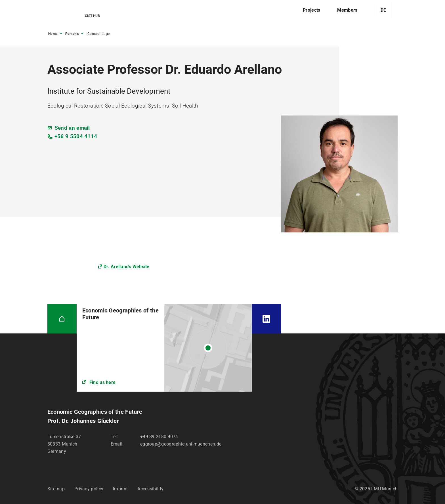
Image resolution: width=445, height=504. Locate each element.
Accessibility (150, 489)
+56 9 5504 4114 (75, 136)
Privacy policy (88, 489)
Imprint (120, 489)
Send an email (72, 128)
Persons (72, 34)
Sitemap (56, 489)
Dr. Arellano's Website (127, 266)
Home (53, 34)
